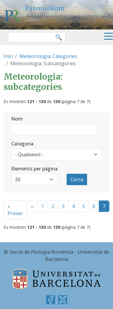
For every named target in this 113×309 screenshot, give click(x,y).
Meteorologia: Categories (48, 56)
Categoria (22, 143)
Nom (17, 118)
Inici (8, 56)
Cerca (77, 179)
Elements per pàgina (34, 168)
